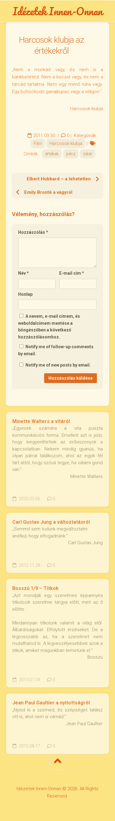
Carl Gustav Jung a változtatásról (51, 522)
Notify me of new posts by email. (58, 365)
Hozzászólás (33, 232)
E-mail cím (71, 273)
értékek (52, 153)
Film (38, 143)
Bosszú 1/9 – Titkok (35, 588)
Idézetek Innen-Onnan (58, 11)
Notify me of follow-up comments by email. (56, 350)
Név (23, 273)
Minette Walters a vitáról (41, 421)
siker (87, 153)
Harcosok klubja (65, 143)
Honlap (25, 294)
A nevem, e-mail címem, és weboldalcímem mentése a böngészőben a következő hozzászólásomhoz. (49, 326)
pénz (70, 153)
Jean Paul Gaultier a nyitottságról (51, 703)
